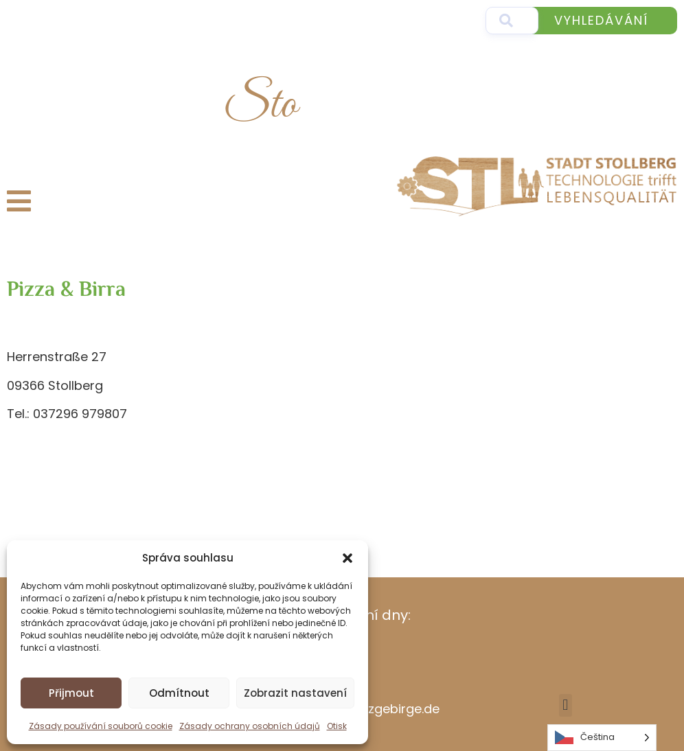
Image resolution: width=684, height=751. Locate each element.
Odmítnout (179, 693)
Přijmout (71, 693)
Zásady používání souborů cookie (100, 726)
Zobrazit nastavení (295, 693)
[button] (347, 558)
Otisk (337, 726)
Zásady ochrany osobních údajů (249, 726)
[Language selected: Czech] (602, 737)
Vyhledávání (601, 20)
